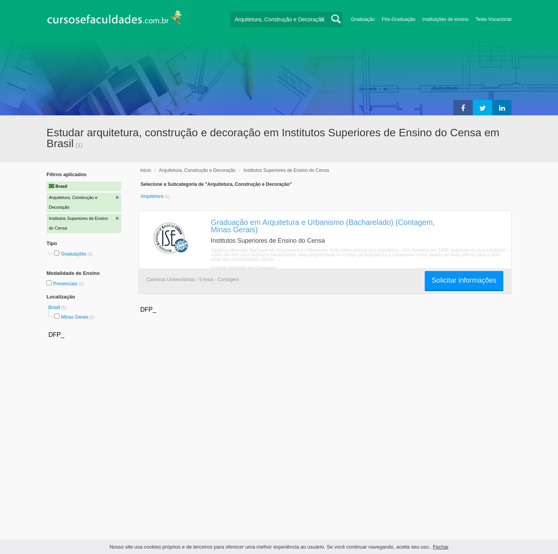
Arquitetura (153, 196)
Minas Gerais (74, 317)
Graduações (73, 254)
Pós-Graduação (398, 19)
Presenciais (65, 283)
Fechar (440, 547)
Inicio (145, 170)
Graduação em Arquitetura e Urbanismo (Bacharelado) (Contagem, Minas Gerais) (323, 226)
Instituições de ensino (445, 19)
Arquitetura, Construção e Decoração (197, 170)
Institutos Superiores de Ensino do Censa (286, 170)
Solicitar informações (464, 280)
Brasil (54, 307)
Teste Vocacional (493, 19)
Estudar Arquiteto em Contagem (244, 268)
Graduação (363, 19)
